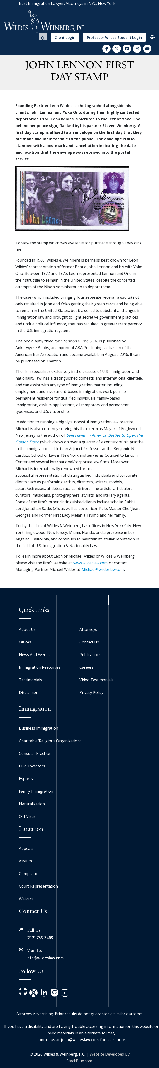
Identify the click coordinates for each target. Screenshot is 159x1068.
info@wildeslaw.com (45, 957)
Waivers (26, 898)
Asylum (25, 861)
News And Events (34, 654)
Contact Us (89, 642)
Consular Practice (34, 753)
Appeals (26, 848)
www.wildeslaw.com (90, 562)
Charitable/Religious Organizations (50, 740)
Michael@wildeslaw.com (103, 569)
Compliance (29, 873)
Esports (26, 778)
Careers (87, 667)
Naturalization (32, 803)
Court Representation (38, 886)
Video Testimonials (96, 679)
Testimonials (30, 679)
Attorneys (88, 629)
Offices (25, 642)
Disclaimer (28, 692)
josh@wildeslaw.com (80, 1039)
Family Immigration (36, 791)
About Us (27, 629)
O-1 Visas (27, 816)
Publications (90, 654)
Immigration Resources (40, 667)
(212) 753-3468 (39, 937)
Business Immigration (38, 728)
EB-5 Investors (32, 766)
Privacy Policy (91, 692)
